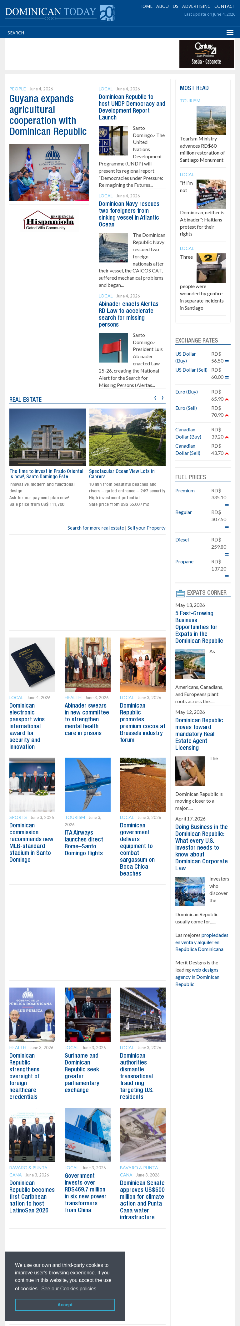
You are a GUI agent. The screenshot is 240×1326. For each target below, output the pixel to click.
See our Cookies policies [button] (68, 1288)
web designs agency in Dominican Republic (197, 977)
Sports (18, 817)
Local (106, 88)
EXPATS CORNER (207, 593)
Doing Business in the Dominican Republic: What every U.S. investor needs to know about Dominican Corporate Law (201, 848)
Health (73, 697)
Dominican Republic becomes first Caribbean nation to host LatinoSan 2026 (32, 1197)
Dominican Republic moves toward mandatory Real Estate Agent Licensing (199, 734)
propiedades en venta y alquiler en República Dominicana (201, 942)
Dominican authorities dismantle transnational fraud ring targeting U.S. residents (136, 1076)
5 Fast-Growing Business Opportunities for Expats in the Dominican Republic (199, 627)
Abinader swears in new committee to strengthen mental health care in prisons (87, 719)
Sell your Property (147, 528)
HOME (145, 6)
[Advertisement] (120, 54)
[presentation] (155, 397)
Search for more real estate (96, 528)
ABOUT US (167, 6)
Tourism (75, 817)
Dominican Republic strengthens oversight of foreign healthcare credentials (24, 1076)
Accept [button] (65, 1304)
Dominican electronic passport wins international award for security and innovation (27, 726)
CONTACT (224, 6)
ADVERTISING (196, 6)
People (17, 88)
